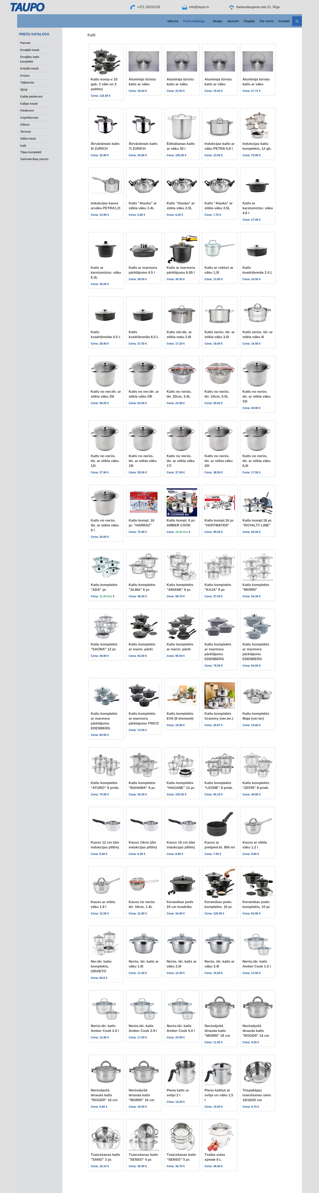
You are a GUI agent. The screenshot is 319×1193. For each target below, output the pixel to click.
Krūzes (25, 75)
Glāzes (25, 124)
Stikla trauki (28, 138)
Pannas (25, 42)
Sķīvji (23, 89)
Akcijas (217, 21)
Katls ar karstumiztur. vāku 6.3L (106, 272)
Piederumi (27, 110)
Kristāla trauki (29, 68)
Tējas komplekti (30, 152)
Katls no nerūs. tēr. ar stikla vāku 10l (257, 396)
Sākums (172, 21)
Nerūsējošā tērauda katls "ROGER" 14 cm (256, 1031)
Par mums (266, 21)
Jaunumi (233, 21)
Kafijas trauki (29, 103)
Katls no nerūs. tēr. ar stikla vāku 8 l (105, 525)
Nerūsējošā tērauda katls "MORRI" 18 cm (217, 1031)
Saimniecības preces (34, 159)
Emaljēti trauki (29, 50)
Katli (23, 145)
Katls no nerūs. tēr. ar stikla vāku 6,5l (257, 461)
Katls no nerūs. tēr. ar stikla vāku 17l (181, 461)
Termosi (25, 131)
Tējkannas (27, 82)
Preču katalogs (194, 21)
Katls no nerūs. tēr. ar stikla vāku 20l (218, 461)
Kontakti (284, 21)
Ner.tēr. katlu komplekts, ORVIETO (101, 966)
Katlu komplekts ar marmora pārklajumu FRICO (144, 718)
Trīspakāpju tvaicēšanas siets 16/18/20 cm (257, 1095)
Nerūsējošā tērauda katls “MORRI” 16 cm (141, 1095)
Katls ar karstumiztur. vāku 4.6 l (258, 208)
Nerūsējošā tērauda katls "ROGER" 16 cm (104, 1095)
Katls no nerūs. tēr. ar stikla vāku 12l (105, 461)
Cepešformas (29, 117)
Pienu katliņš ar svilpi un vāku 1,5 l (218, 1095)
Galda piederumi (31, 96)
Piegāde (249, 21)
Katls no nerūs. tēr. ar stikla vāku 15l (143, 461)
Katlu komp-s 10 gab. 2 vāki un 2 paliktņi (104, 84)
